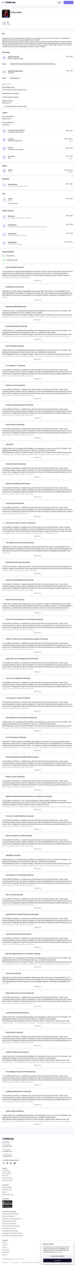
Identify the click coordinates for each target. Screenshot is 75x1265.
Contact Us (5, 1245)
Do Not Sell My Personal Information (30, 1262)
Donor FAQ (5, 1175)
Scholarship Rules (7, 1187)
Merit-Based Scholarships (9, 1221)
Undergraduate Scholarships (10, 1230)
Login (59, 2)
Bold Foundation (6, 1173)
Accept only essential (57, 1256)
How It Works (6, 1170)
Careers (4, 1247)
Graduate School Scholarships (10, 1214)
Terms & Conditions (7, 1178)
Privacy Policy (15, 1262)
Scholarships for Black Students (11, 1226)
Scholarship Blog (7, 1189)
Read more (37, 280)
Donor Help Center (7, 1180)
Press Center (5, 1250)
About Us (4, 1242)
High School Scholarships (9, 1223)
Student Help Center (8, 1194)
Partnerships (5, 1252)
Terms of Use (6, 1262)
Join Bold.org (68, 2)
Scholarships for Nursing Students (11, 1218)
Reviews (4, 1254)
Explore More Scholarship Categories (12, 1235)
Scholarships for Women (9, 1228)
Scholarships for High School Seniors (12, 1233)
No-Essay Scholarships (8, 1216)
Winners (4, 1192)
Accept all (57, 1260)
